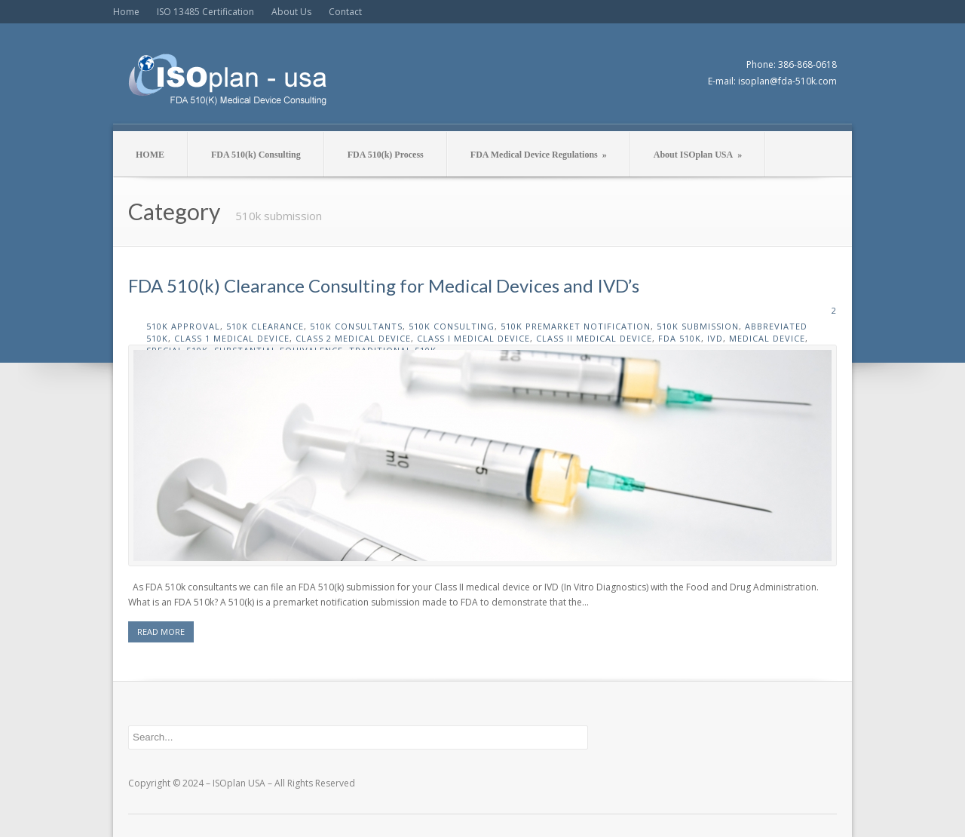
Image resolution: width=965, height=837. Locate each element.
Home (126, 11)
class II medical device (594, 338)
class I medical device (473, 338)
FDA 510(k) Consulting (256, 154)
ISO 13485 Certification (205, 11)
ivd (715, 338)
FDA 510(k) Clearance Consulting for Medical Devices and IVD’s (383, 285)
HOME (150, 154)
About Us (291, 11)
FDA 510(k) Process (386, 154)
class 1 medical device (232, 338)
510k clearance (265, 326)
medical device (767, 338)
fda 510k (679, 338)
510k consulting (452, 326)
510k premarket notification (576, 326)
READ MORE (161, 631)
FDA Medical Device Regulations (538, 154)
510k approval (183, 326)
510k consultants (356, 326)
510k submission (698, 326)
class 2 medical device (353, 338)
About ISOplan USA (698, 154)
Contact (345, 11)
